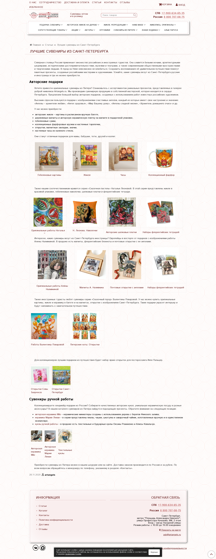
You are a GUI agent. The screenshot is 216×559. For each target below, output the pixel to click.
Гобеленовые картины (49, 175)
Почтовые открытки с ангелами (126, 287)
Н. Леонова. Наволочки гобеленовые (85, 232)
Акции (75, 30)
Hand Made (137, 25)
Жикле (87, 175)
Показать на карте (170, 530)
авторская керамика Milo (48, 414)
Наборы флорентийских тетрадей (161, 232)
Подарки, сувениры (50, 25)
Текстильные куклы (65, 452)
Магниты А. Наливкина (91, 287)
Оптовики (104, 30)
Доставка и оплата (76, 2)
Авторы (89, 30)
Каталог (43, 510)
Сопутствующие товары (51, 30)
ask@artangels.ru (172, 534)
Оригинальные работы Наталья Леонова (48, 232)
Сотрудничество (50, 2)
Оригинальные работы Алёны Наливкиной (52, 287)
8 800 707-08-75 (174, 17)
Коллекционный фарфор (161, 175)
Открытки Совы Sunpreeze (39, 390)
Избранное (36, 7)
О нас (32, 2)
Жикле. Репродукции (115, 25)
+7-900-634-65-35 (173, 13)
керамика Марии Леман (47, 417)
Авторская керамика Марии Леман (50, 451)
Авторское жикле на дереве (82, 25)
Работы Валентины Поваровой (47, 344)
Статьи (96, 2)
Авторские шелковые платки (121, 232)
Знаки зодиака (150, 30)
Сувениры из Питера (124, 30)
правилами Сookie (73, 554)
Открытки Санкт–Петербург (61, 390)
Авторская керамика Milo (36, 452)
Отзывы (125, 2)
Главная (35, 45)
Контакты (110, 2)
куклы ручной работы (46, 424)
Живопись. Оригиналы (162, 25)
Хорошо (154, 552)
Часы (123, 175)
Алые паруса (171, 30)
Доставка (44, 524)
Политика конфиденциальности (56, 520)
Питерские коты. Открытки (84, 344)
